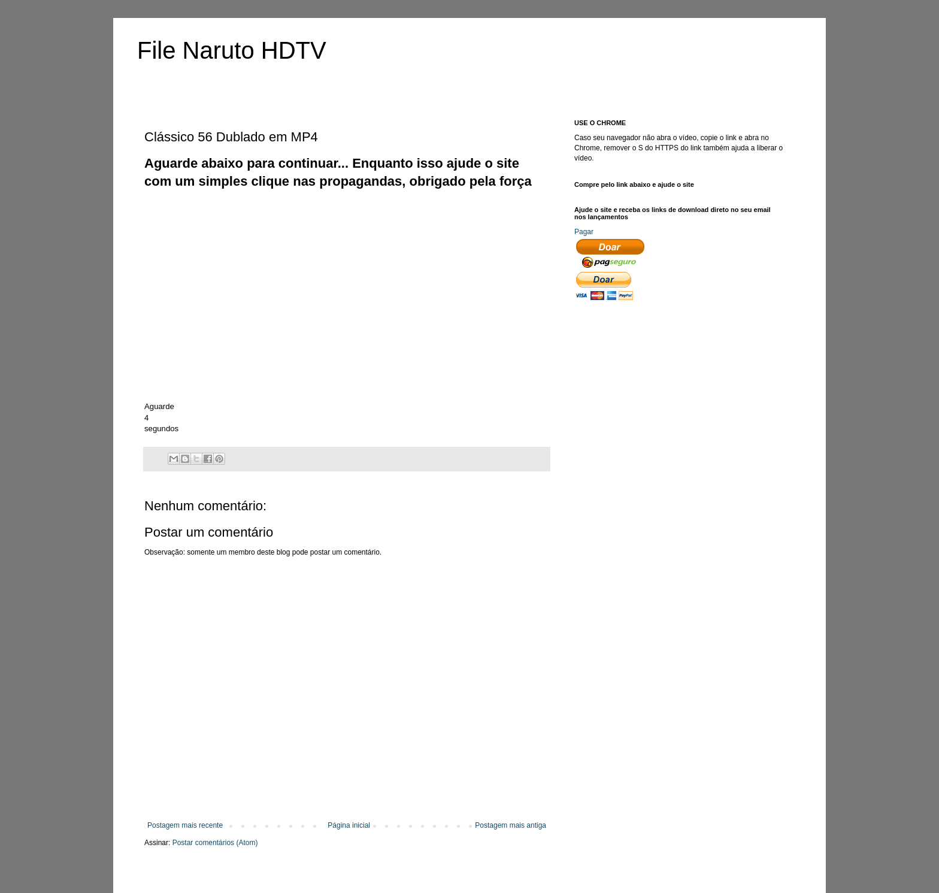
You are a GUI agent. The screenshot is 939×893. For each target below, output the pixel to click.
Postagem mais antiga (510, 825)
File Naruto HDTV (231, 50)
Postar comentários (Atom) (215, 842)
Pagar (583, 232)
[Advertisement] (362, 218)
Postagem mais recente (185, 825)
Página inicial (349, 825)
